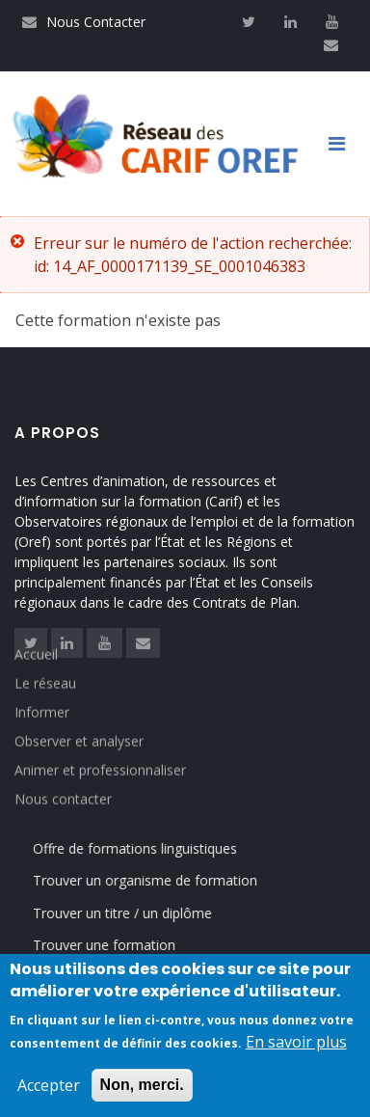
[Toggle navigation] (344, 143)
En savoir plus (296, 1044)
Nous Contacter (83, 22)
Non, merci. (142, 1087)
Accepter (48, 1088)
